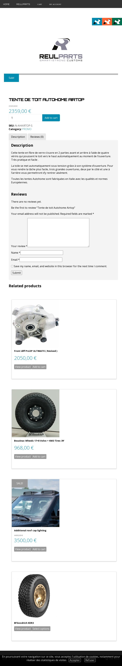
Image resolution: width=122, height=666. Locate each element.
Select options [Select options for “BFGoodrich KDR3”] (41, 628)
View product (23, 367)
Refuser (90, 660)
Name (15, 252)
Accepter (75, 660)
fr (109, 13)
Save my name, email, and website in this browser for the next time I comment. (60, 266)
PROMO (26, 129)
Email (15, 259)
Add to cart (51, 118)
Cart (39, 4)
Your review (19, 246)
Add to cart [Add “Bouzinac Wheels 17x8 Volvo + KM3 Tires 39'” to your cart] (39, 456)
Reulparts (23, 4)
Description (18, 137)
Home (6, 4)
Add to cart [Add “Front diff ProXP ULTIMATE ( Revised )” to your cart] (39, 367)
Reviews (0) (37, 137)
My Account (55, 4)
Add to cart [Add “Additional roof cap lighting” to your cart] (39, 549)
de (119, 13)
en (114, 13)
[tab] (18, 136)
